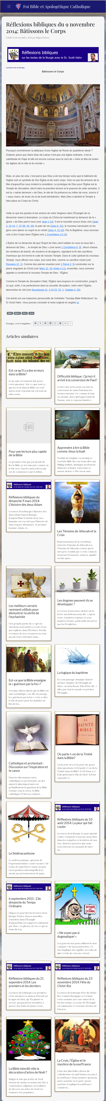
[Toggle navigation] (9, 6)
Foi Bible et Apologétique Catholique (53, 6)
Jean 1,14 (47, 221)
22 (55, 289)
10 (52, 289)
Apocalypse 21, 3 (41, 289)
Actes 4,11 (59, 268)
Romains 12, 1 (14, 264)
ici (78, 302)
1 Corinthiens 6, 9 (70, 247)
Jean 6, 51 (57, 226)
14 (13, 226)
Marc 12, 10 (45, 268)
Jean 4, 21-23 (55, 230)
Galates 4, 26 (72, 289)
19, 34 (29, 226)
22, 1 (61, 289)
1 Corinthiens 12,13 (55, 234)
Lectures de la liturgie (15, 68)
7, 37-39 (20, 226)
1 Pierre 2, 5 (67, 264)
